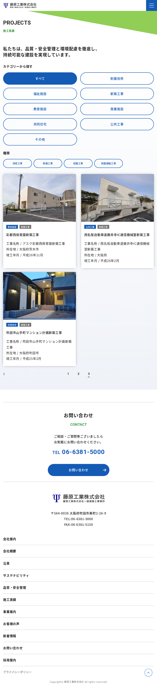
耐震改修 (116, 78)
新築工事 (116, 93)
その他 (40, 139)
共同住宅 (40, 124)
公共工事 (116, 124)
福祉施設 (40, 93)
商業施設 (116, 108)
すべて (40, 78)
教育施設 (40, 108)
